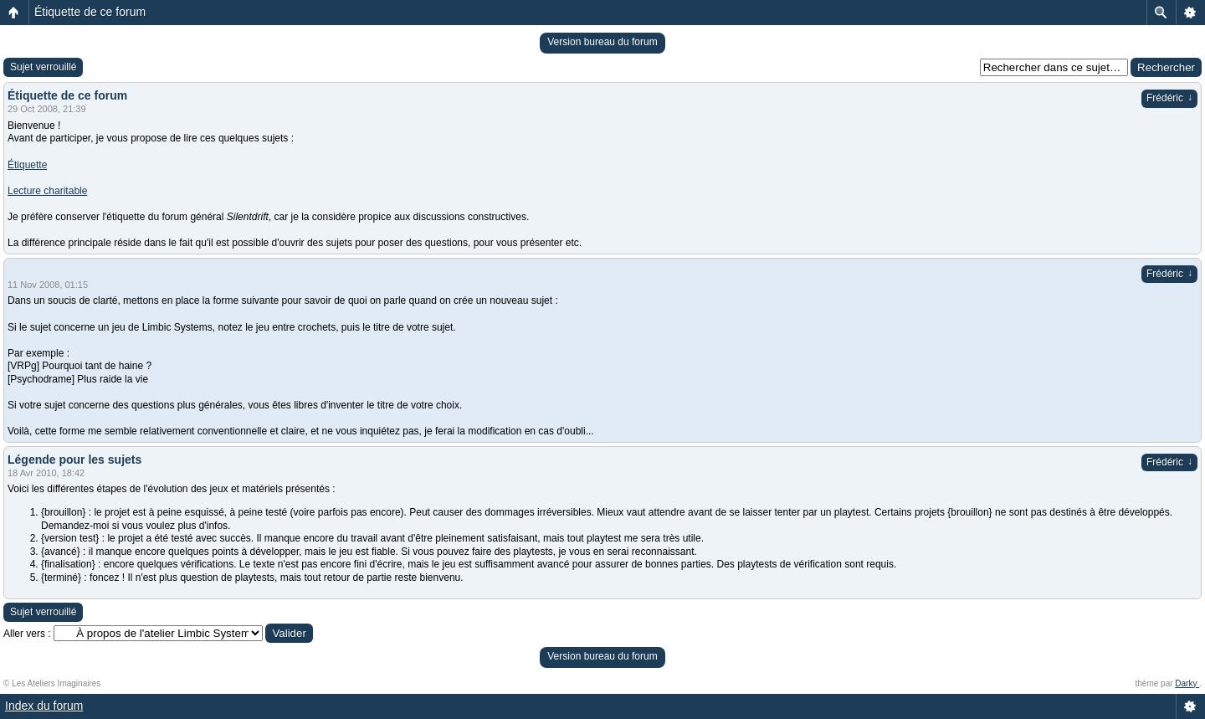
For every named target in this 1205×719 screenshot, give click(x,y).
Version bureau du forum (602, 42)
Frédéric (1169, 98)
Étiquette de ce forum (90, 11)
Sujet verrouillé (43, 67)
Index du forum (44, 705)
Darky (1187, 683)
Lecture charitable (47, 191)
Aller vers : (27, 633)
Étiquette (27, 165)
